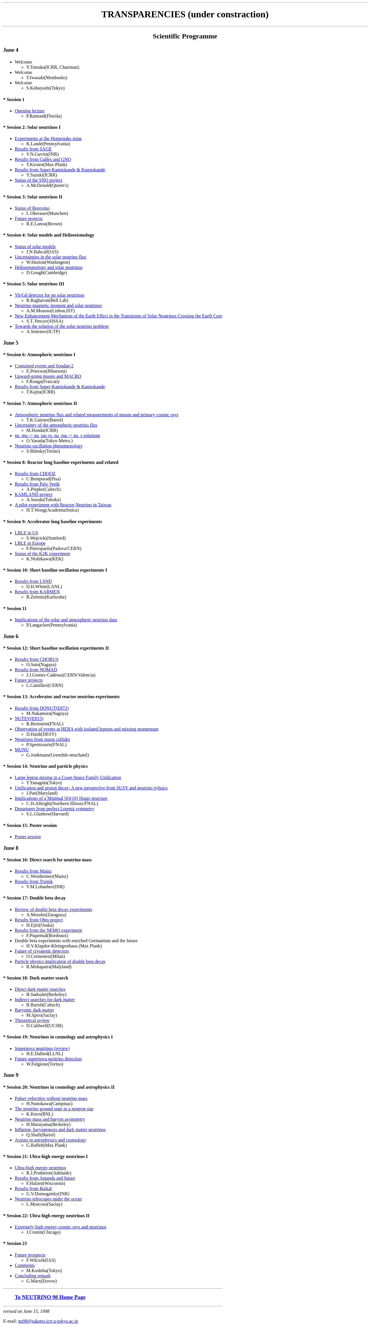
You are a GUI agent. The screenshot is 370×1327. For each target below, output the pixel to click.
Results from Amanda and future (45, 1178)
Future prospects (30, 1254)
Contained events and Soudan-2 (44, 365)
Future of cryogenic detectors (42, 951)
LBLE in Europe (30, 543)
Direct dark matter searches (40, 989)
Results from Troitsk (34, 881)
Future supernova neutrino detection (48, 1058)
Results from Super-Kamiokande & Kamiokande (60, 169)
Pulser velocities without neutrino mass (51, 1098)
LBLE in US (26, 532)
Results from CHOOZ (35, 473)
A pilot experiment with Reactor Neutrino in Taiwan (63, 504)
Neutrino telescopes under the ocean (48, 1198)
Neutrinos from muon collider (42, 739)
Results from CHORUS (36, 659)
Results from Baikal (33, 1188)
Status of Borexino (32, 208)
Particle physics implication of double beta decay (60, 961)
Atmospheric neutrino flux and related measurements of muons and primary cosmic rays (96, 414)
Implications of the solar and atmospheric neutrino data (66, 619)
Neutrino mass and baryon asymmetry (50, 1119)
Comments (25, 1265)
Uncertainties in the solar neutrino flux (50, 256)
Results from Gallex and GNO (43, 159)
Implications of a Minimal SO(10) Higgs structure (61, 798)
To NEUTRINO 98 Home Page (50, 1297)
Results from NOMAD (36, 669)
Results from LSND (33, 581)
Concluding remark (33, 1275)
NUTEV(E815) (29, 718)
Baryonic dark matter (34, 1010)
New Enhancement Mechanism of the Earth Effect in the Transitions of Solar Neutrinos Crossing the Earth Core (118, 315)
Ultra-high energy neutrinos (40, 1167)
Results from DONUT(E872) (42, 708)
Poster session (28, 836)
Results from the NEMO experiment (48, 930)
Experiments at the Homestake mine (48, 138)
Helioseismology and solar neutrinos (48, 267)
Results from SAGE (33, 148)
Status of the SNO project (38, 180)
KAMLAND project (33, 494)
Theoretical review (32, 1020)
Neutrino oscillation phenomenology (49, 445)
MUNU (22, 749)
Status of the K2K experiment (42, 553)
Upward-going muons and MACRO (48, 376)
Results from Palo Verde (37, 484)
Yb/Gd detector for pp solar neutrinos (49, 295)
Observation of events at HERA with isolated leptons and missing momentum (86, 728)
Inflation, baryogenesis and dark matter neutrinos (60, 1129)
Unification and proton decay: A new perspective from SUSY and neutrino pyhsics (91, 787)
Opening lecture (30, 110)
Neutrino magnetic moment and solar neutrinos (58, 305)
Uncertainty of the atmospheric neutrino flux (56, 425)
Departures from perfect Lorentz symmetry (54, 808)
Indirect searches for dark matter (45, 999)
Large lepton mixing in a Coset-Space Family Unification (68, 777)
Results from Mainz (33, 871)
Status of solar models (35, 246)
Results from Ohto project (39, 919)
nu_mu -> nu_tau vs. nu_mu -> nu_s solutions (57, 435)
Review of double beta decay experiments (53, 909)
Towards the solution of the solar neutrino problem (62, 326)
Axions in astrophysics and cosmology (50, 1140)
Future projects (28, 218)
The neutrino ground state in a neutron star (54, 1108)
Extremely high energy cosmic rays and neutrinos (60, 1226)
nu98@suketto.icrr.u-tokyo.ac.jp (48, 1321)
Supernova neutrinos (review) (42, 1048)
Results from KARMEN (37, 591)
